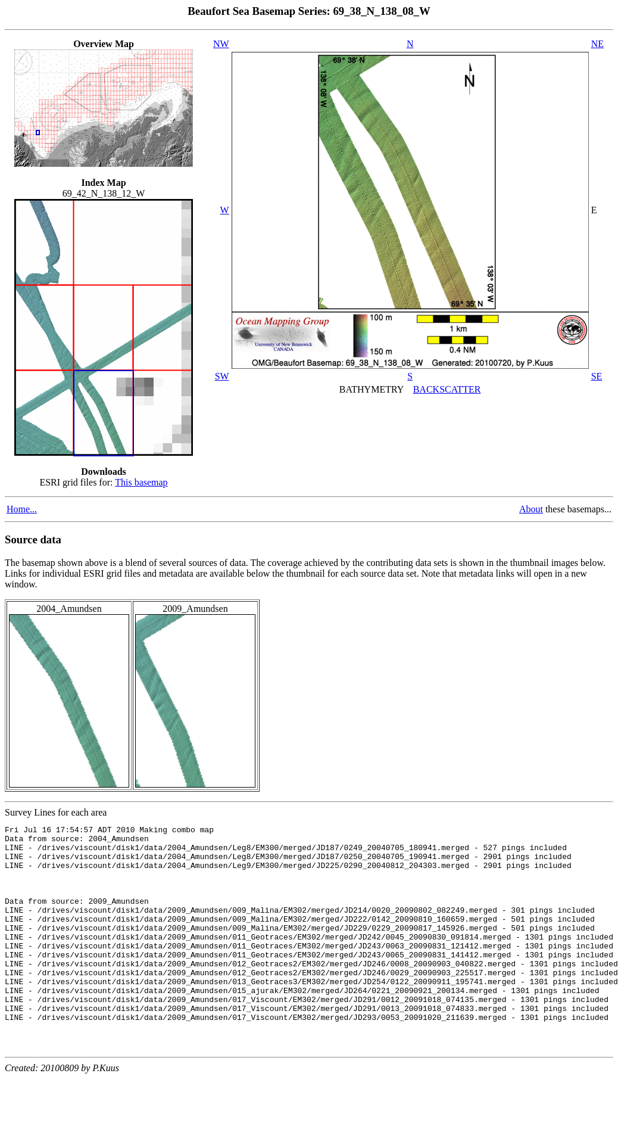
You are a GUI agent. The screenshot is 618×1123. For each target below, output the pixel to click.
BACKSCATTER (447, 389)
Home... (22, 509)
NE (597, 44)
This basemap (141, 482)
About (531, 509)
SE (597, 376)
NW (221, 44)
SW (222, 376)
